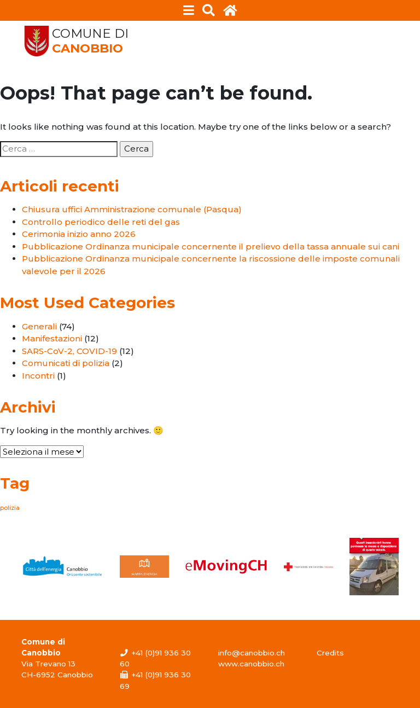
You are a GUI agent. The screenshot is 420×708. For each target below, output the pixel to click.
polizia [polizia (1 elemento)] (10, 508)
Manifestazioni (52, 338)
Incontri (38, 375)
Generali (39, 326)
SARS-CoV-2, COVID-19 (69, 351)
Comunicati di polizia (65, 363)
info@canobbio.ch (251, 652)
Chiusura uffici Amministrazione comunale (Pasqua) (132, 209)
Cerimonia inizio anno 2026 (79, 234)
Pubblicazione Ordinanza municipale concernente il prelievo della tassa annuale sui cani (210, 246)
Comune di (90, 41)
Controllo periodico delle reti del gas (101, 222)
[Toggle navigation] (189, 10)
